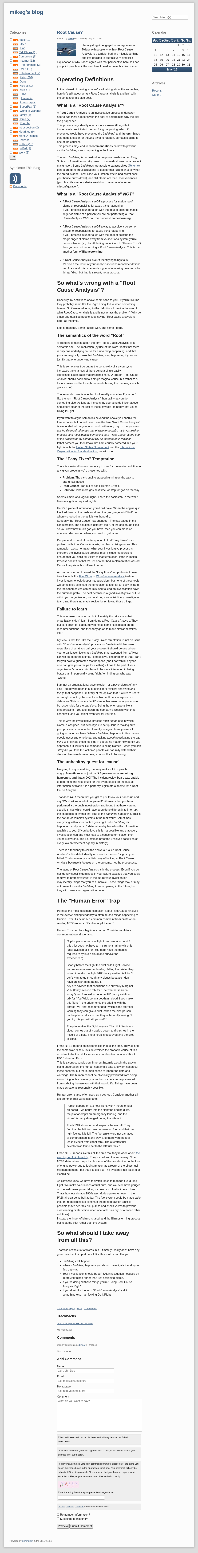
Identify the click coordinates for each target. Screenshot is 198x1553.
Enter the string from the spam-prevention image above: (86, 1492)
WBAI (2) (25, 148)
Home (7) (24, 119)
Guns (23, 81)
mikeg (71, 38)
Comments (19, 186)
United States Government (92, 447)
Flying (72, 1308)
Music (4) (25, 89)
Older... (156, 94)
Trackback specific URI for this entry (75, 1323)
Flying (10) (26, 77)
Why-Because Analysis (110, 576)
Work (79, 1308)
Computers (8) (27, 56)
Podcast (24, 140)
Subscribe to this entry (74, 1518)
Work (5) (24, 152)
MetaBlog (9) (27, 131)
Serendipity (27, 1541)
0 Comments (90, 1308)
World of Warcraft (30, 110)
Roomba (25, 123)
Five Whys (85, 576)
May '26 (172, 69)
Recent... (157, 90)
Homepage (64, 1386)
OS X (23, 43)
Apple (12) (24, 39)
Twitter (61, 1506)
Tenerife (134, 165)
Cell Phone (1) (27, 52)
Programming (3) (30, 64)
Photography (27, 102)
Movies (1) (26, 85)
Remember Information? (75, 1514)
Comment (63, 1396)
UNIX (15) (26, 69)
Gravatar (79, 1506)
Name (61, 1366)
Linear (82, 1345)
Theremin (27, 98)
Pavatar (70, 1506)
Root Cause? (70, 32)
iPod (22, 48)
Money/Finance (28, 135)
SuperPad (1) (28, 106)
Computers (62, 1308)
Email (60, 1376)
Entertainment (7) (29, 73)
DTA (23, 94)
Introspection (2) (29, 127)
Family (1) (25, 114)
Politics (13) (26, 144)
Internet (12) (27, 60)
